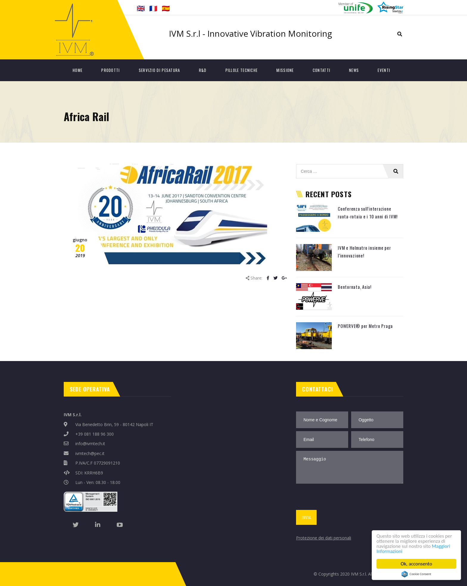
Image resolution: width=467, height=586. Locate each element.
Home (77, 70)
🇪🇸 (166, 8)
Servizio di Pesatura (159, 70)
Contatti (321, 70)
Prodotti (110, 70)
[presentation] (340, 498)
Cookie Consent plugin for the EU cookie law (416, 574)
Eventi (384, 70)
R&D (203, 70)
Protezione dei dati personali (323, 538)
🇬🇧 (141, 8)
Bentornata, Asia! (354, 286)
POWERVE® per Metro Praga (365, 326)
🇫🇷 (153, 8)
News (354, 70)
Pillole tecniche (241, 70)
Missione (285, 70)
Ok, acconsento (416, 564)
